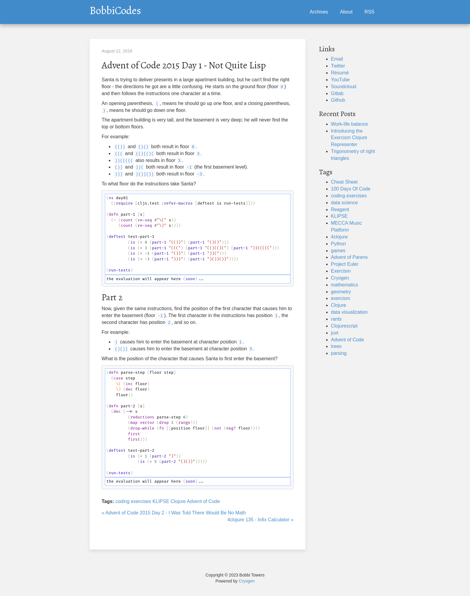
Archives (319, 11)
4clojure (339, 236)
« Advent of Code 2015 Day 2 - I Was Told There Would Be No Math (174, 512)
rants (336, 319)
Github (338, 100)
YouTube (340, 79)
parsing (339, 353)
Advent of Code (203, 501)
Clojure (178, 501)
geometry (341, 291)
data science (344, 202)
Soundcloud (343, 86)
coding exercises (133, 501)
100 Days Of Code (350, 188)
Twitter (338, 65)
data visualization (349, 312)
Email (337, 58)
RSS (369, 11)
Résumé (340, 72)
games (338, 250)
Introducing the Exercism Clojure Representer (349, 137)
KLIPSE (161, 501)
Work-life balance (349, 124)
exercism (340, 298)
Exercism (341, 271)
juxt (334, 332)
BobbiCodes (115, 9)
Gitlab (337, 93)
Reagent (340, 209)
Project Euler (344, 264)
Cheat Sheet (344, 181)
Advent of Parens (349, 257)
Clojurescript (344, 325)
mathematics (344, 284)
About (346, 11)
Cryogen (340, 277)
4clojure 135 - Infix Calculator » (260, 519)
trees (336, 346)
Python (338, 243)
